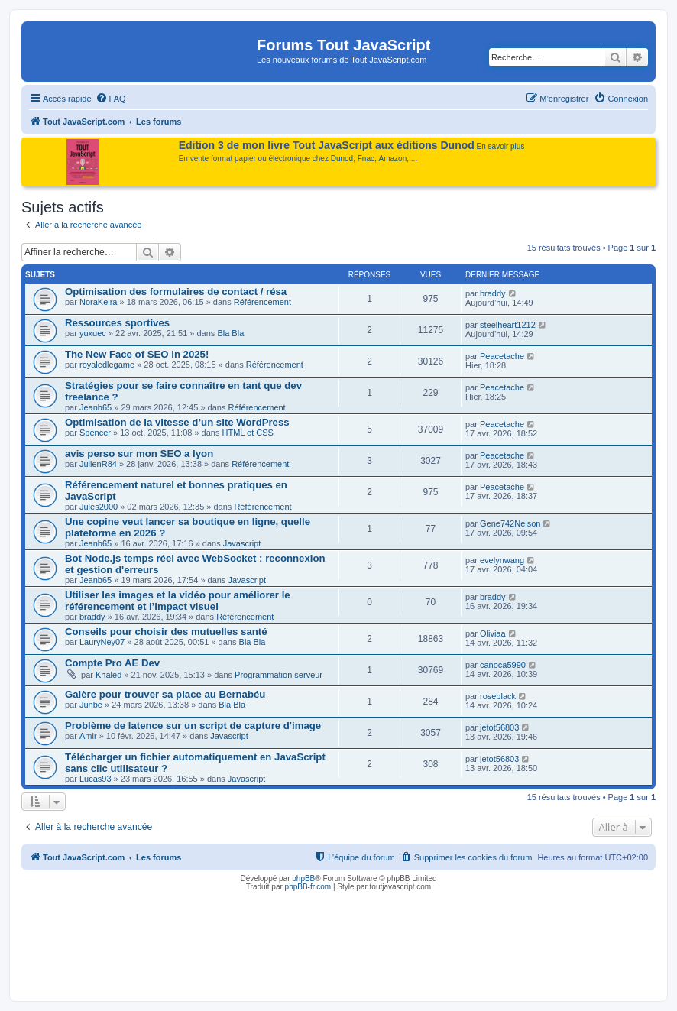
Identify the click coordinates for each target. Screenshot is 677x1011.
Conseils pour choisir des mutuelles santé (166, 631)
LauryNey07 (102, 641)
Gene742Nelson (510, 523)
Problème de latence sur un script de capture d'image (193, 725)
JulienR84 (98, 463)
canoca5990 (503, 664)
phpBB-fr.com (308, 887)
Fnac (366, 158)
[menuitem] (111, 98)
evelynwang (502, 560)
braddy (493, 293)
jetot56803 (499, 727)
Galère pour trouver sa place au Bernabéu (165, 694)
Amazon (393, 158)
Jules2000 (98, 506)
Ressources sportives (117, 323)
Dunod (342, 158)
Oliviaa (493, 633)
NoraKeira (98, 301)
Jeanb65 (95, 407)
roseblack (498, 696)
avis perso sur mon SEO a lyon (139, 453)
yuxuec (92, 333)
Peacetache (502, 356)
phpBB (303, 878)
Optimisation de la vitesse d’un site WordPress (177, 422)
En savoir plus (501, 146)
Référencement (262, 301)
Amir (88, 735)
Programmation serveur (278, 674)
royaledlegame (106, 364)
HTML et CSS (248, 432)
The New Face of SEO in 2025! (137, 354)
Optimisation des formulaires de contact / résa (176, 291)
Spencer (95, 432)
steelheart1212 (508, 324)
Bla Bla (230, 333)
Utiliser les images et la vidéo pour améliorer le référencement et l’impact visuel (177, 600)
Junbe (90, 704)
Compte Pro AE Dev (112, 663)
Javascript (242, 543)
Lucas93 (95, 778)
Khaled (108, 674)
